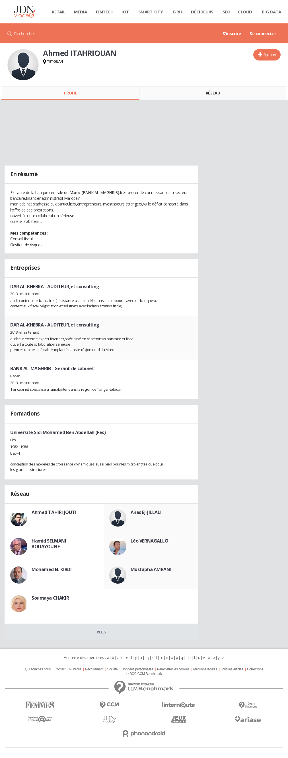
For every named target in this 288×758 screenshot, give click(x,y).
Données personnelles (137, 669)
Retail (58, 12)
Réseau (213, 93)
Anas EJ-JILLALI (146, 512)
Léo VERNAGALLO (149, 541)
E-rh (177, 12)
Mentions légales (205, 669)
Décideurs (202, 12)
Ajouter (270, 54)
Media (80, 12)
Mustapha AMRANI (151, 569)
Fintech (104, 12)
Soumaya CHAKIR (50, 598)
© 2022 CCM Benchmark (144, 674)
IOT (125, 12)
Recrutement (94, 669)
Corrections (255, 669)
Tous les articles (232, 669)
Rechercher (24, 33)
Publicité (75, 669)
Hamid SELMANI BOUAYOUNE (49, 544)
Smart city (150, 12)
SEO (227, 12)
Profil (70, 93)
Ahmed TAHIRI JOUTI (54, 512)
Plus (101, 631)
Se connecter (263, 33)
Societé (112, 669)
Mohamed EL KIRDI (51, 569)
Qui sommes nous (37, 669)
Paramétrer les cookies (173, 669)
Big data (271, 12)
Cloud (245, 12)
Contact (60, 669)
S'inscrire (232, 33)
